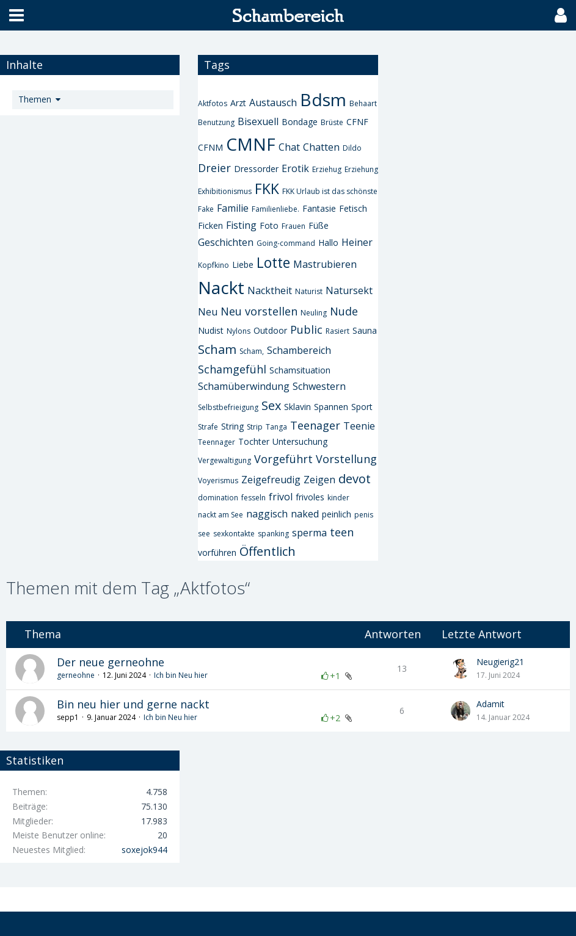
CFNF (357, 122)
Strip (255, 427)
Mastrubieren (325, 264)
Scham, (251, 351)
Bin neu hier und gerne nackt (133, 704)
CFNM (210, 147)
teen (342, 532)
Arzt (238, 103)
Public (306, 329)
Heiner (357, 242)
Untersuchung (299, 441)
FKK (267, 188)
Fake (206, 209)
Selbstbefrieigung (228, 407)
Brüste (332, 122)
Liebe (242, 264)
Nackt (221, 287)
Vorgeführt (283, 459)
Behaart (363, 103)
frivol (281, 496)
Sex (271, 405)
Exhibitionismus (225, 191)
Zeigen (319, 479)
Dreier (214, 167)
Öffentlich (267, 551)
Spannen (331, 406)
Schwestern (319, 386)
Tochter (253, 441)
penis (363, 514)
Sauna (364, 330)
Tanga (276, 427)
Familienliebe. (275, 209)
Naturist (309, 291)
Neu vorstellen (259, 311)
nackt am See (220, 514)
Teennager (216, 442)
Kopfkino (213, 265)
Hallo (328, 242)
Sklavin (297, 406)
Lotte (273, 262)
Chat (289, 147)
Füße (318, 225)
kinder (338, 497)
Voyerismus (218, 480)
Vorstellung (346, 459)
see (204, 533)
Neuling (314, 313)
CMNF (250, 144)
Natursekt (349, 290)
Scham (217, 349)
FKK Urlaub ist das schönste (329, 191)
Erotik (295, 168)
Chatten (321, 147)
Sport (362, 406)
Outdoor (270, 330)
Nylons (238, 331)
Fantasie (319, 208)
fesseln (253, 497)
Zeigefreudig (271, 479)
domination (218, 497)
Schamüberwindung (244, 386)
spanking (273, 533)
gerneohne (76, 675)
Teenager (315, 425)
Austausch (273, 102)
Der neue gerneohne (110, 662)
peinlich (336, 514)
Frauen (293, 226)
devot (354, 478)
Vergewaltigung (224, 460)
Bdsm (323, 99)
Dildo (352, 148)
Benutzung (216, 122)
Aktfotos (212, 103)
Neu (207, 312)
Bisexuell (258, 121)
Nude (344, 311)
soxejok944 (144, 849)
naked (305, 513)
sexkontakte (234, 533)
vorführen (217, 552)
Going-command (286, 243)
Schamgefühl (232, 369)
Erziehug (326, 169)
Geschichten (225, 242)
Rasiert (337, 331)
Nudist (211, 330)
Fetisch (353, 208)
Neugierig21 (500, 662)
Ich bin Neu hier (181, 675)
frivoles (310, 497)
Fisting (241, 225)
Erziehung (361, 169)
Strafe (208, 427)
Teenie (359, 426)
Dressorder (256, 169)
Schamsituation (299, 370)
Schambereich (299, 350)
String (232, 426)
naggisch (267, 513)
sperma (309, 532)
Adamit (490, 704)
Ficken (210, 225)
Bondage (300, 122)
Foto (269, 225)
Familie (233, 208)
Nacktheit (269, 290)
